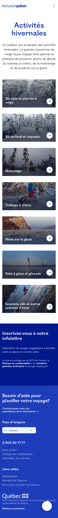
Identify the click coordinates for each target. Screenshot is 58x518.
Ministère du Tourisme (14, 480)
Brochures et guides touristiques (20, 484)
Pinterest (30, 376)
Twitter (45, 376)
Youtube (53, 376)
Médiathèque (9, 476)
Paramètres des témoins (16, 458)
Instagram (22, 376)
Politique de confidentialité (16, 363)
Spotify (38, 376)
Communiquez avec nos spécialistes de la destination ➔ (20, 410)
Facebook (14, 376)
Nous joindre (9, 449)
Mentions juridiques (13, 508)
